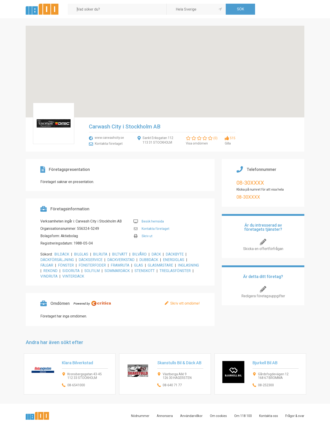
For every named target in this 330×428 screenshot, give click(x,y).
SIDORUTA (71, 271)
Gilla (228, 143)
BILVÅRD (139, 254)
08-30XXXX (250, 183)
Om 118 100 (243, 416)
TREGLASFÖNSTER (175, 271)
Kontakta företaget (109, 143)
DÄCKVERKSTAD (121, 260)
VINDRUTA (49, 276)
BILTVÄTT (119, 254)
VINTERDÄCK (73, 276)
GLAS (138, 265)
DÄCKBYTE (175, 254)
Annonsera (165, 416)
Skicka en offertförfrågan (263, 249)
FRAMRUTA (120, 265)
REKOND (50, 271)
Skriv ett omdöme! (185, 303)
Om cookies (218, 416)
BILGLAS (81, 254)
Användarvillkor (191, 416)
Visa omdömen (197, 143)
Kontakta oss (268, 416)
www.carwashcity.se (109, 137)
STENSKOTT (145, 271)
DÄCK (156, 254)
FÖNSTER (66, 265)
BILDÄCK (61, 254)
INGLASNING (188, 265)
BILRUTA (100, 254)
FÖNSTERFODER (92, 265)
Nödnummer (140, 416)
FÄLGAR (46, 265)
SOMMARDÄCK (117, 271)
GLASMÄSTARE (160, 265)
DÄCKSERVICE (90, 260)
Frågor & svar (294, 416)
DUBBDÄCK (148, 260)
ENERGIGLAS (173, 260)
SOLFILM (92, 271)
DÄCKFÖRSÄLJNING (57, 260)
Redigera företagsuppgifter (263, 296)
